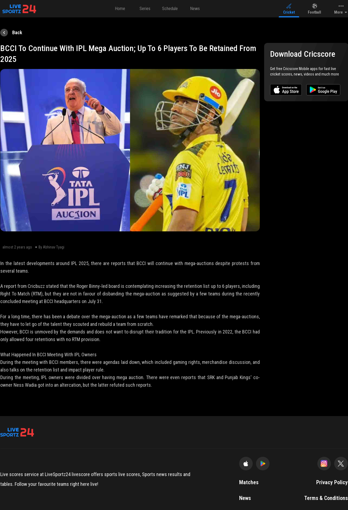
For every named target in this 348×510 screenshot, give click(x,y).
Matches (248, 482)
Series (145, 8)
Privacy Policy (332, 482)
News (195, 8)
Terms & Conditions (326, 498)
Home (120, 8)
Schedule (170, 8)
